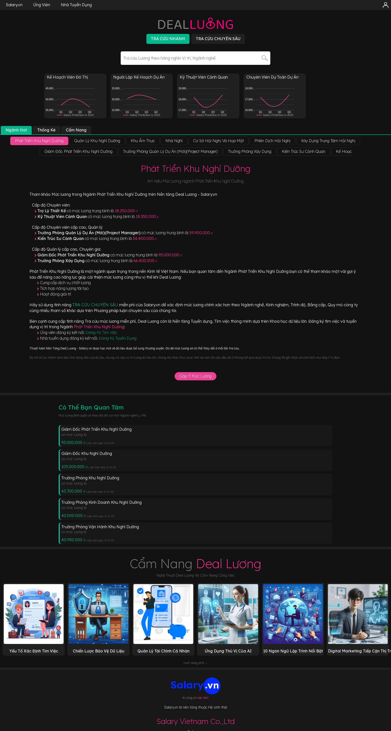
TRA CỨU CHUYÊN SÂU (95, 304)
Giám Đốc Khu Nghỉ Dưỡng (86, 453)
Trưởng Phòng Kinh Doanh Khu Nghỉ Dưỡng (101, 502)
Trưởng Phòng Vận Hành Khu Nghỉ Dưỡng (100, 526)
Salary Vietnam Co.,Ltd (195, 721)
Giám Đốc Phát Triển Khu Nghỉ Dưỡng (96, 429)
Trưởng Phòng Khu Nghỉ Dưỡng (90, 477)
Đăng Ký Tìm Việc (101, 332)
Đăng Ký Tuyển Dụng (117, 338)
